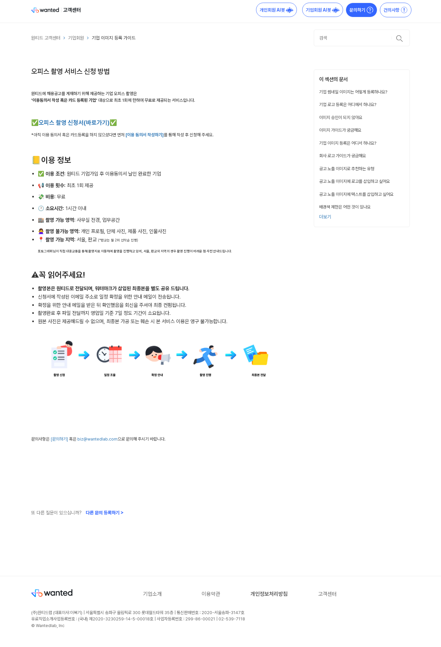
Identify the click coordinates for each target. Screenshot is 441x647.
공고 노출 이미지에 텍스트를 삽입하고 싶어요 (356, 194)
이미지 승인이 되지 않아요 (340, 117)
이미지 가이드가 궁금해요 (340, 130)
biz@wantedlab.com (97, 439)
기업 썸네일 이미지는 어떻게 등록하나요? (353, 91)
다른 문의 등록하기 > (105, 512)
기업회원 (76, 38)
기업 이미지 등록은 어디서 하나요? (348, 143)
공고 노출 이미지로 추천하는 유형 (346, 168)
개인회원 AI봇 (276, 10)
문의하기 (361, 10)
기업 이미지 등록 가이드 (113, 38)
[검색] (362, 38)
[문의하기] (59, 439)
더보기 (325, 216)
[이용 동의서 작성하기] (145, 134)
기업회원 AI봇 (322, 10)
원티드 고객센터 (45, 38)
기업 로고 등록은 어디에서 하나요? (348, 104)
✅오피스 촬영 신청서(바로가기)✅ (74, 122)
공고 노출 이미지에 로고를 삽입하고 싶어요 (354, 181)
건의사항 (396, 10)
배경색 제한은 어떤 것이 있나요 (345, 206)
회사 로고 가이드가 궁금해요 (342, 155)
